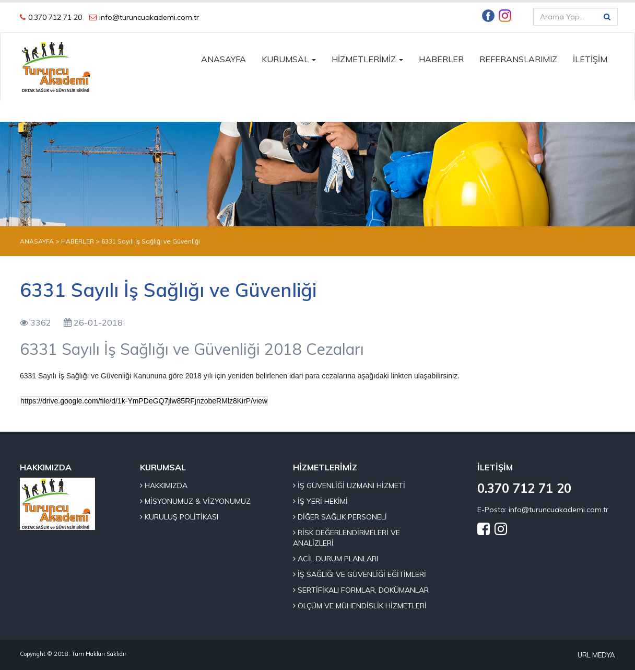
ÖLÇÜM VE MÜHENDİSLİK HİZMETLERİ (360, 605)
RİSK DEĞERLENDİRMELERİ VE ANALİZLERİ (346, 538)
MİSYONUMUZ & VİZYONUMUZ (195, 501)
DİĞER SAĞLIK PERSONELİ (340, 517)
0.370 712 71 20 (55, 17)
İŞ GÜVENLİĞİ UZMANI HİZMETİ (349, 485)
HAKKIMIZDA (163, 485)
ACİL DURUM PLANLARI (335, 558)
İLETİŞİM (590, 59)
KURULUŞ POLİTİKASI (179, 517)
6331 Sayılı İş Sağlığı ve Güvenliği (150, 241)
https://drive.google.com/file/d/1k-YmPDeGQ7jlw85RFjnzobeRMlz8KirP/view (143, 401)
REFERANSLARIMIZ (518, 59)
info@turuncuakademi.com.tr (149, 17)
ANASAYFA (223, 59)
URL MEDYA (596, 655)
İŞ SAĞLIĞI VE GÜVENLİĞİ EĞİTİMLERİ (359, 574)
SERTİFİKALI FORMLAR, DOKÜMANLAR (361, 590)
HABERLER (441, 59)
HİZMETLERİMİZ (367, 59)
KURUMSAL (289, 59)
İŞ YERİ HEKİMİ (320, 501)
